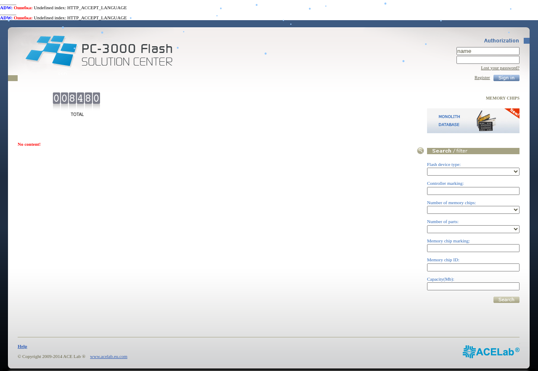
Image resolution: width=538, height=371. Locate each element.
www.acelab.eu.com (108, 356)
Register (482, 77)
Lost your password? (500, 67)
